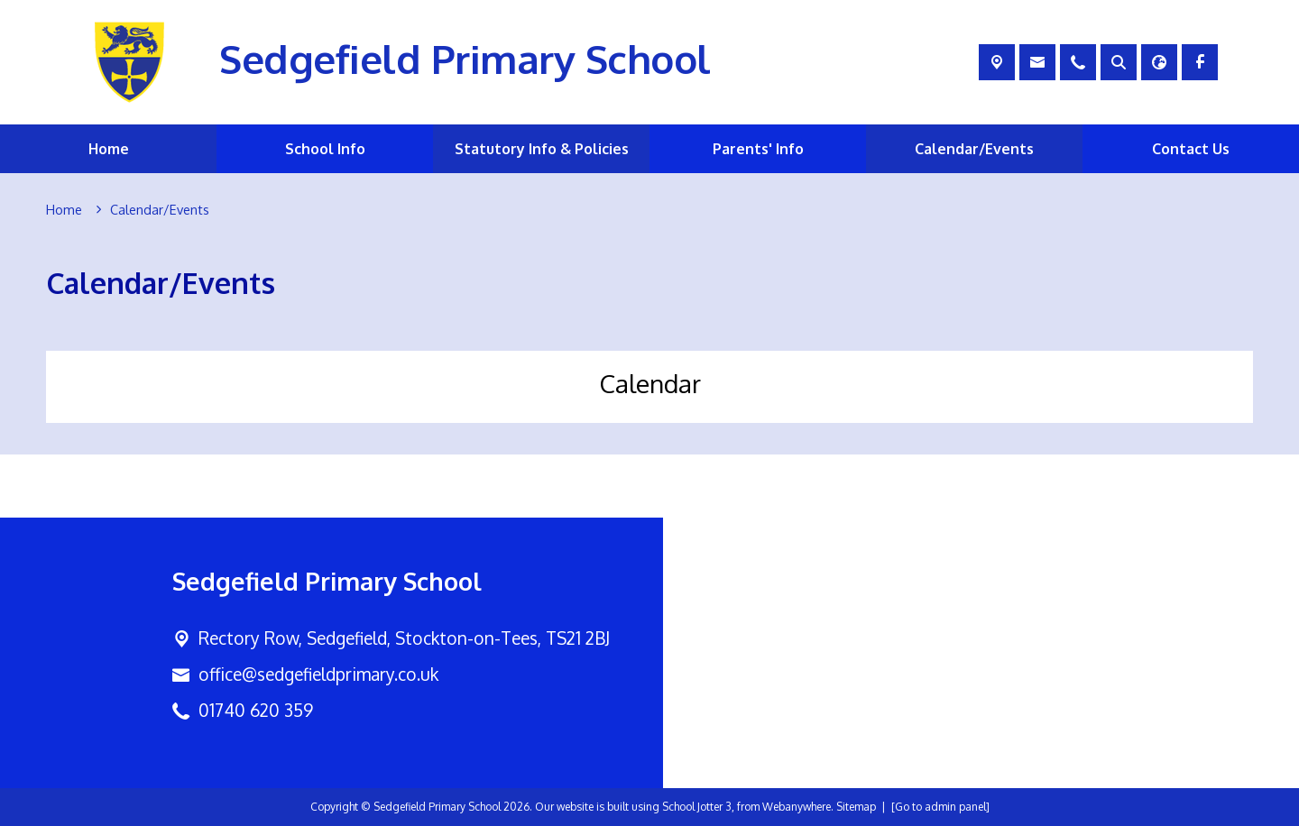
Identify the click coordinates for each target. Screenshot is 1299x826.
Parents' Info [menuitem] (758, 149)
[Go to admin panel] (940, 806)
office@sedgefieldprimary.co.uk (318, 674)
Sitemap (856, 806)
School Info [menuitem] (325, 149)
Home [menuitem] (108, 149)
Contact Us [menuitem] (1191, 149)
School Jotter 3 (697, 806)
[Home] (64, 210)
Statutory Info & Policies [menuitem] (542, 149)
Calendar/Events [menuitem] (974, 149)
